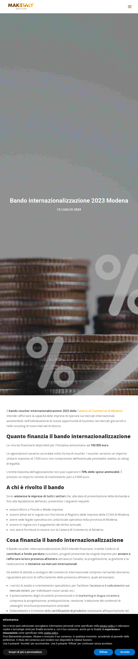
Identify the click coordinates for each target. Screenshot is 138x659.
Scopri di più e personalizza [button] (25, 652)
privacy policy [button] (107, 625)
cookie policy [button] (51, 632)
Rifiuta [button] (103, 652)
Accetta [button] (124, 652)
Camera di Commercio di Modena (100, 408)
